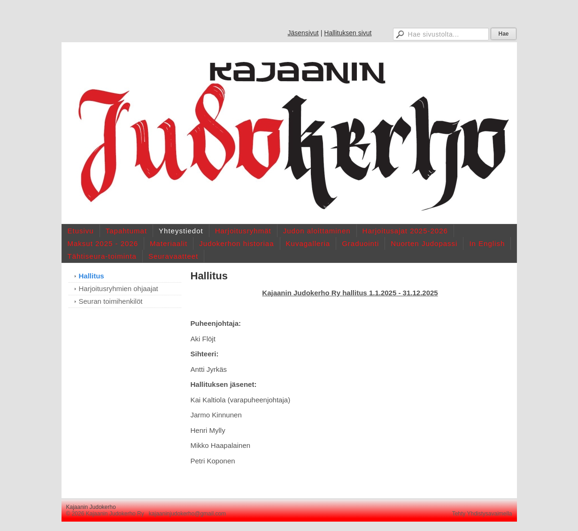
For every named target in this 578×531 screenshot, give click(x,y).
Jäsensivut (303, 33)
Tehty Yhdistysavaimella (482, 513)
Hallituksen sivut (347, 33)
